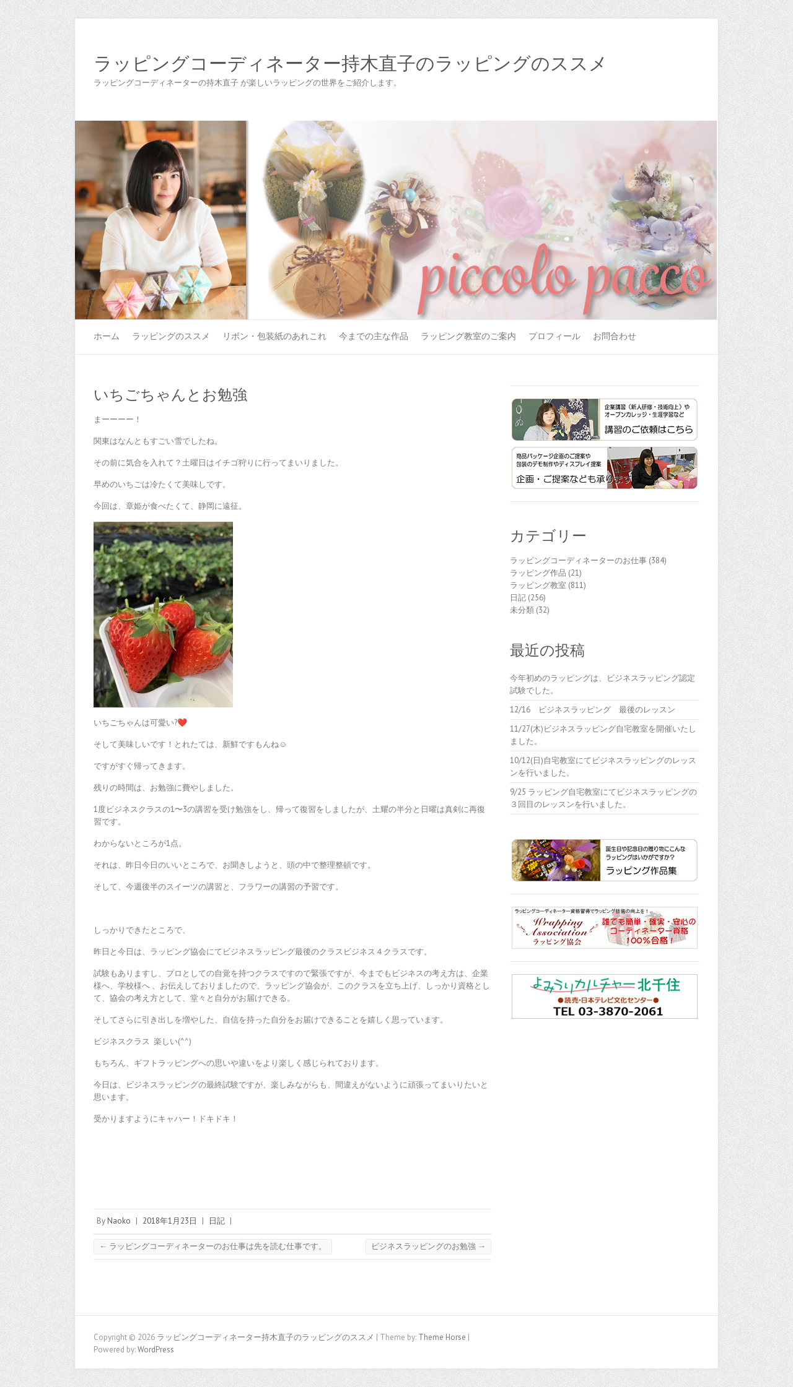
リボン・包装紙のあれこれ (274, 336)
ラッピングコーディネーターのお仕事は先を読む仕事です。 (212, 1246)
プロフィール (554, 336)
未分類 (522, 610)
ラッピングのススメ (171, 336)
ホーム (107, 336)
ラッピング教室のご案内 (468, 336)
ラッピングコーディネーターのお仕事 (578, 560)
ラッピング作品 (538, 573)
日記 (217, 1221)
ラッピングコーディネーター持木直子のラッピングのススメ (351, 63)
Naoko (119, 1221)
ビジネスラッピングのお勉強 (428, 1246)
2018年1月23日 (169, 1221)
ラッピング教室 (538, 585)
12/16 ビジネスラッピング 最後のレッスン (596, 709)
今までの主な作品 (373, 336)
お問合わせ (614, 336)
